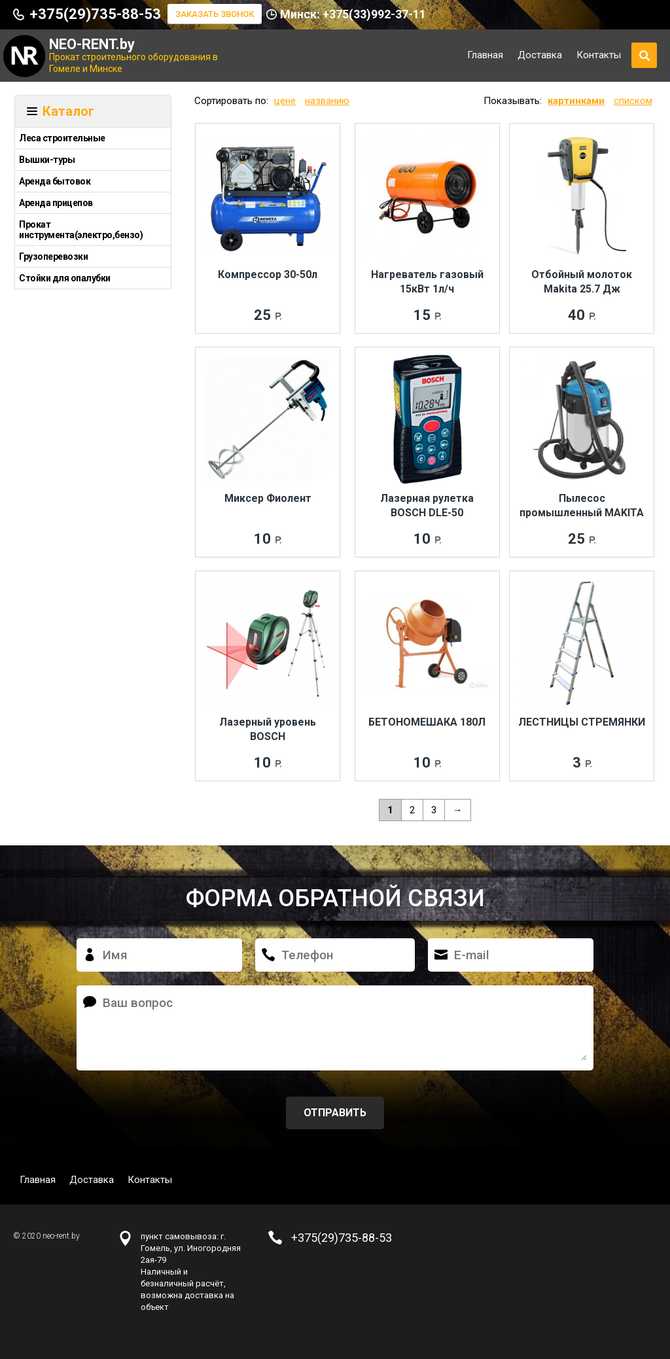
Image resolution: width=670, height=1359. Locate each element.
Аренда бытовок (54, 181)
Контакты (598, 55)
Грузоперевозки (53, 256)
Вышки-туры (47, 159)
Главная (485, 55)
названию (327, 101)
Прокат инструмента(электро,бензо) (81, 229)
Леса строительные (62, 138)
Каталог (68, 111)
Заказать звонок (214, 14)
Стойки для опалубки (65, 278)
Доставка (540, 55)
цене (285, 101)
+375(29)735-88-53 (95, 14)
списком (633, 101)
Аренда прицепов (56, 203)
